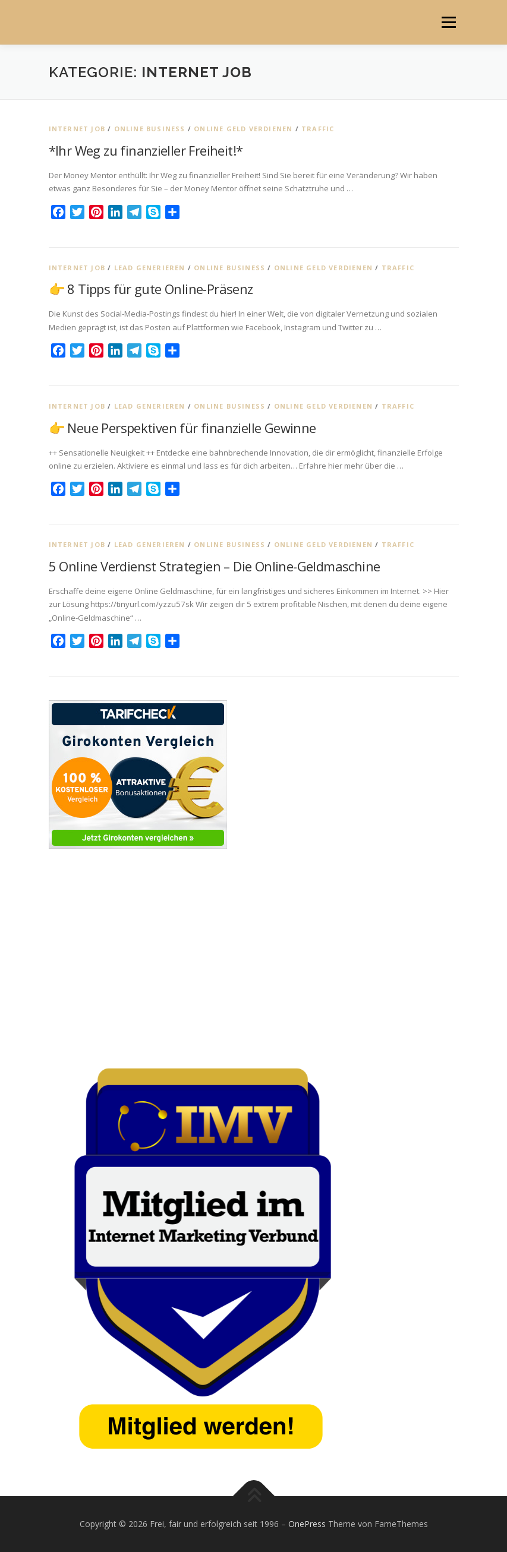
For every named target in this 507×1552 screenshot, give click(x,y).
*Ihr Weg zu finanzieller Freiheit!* (146, 150)
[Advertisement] (254, 956)
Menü (448, 22)
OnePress (307, 1523)
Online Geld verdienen (243, 128)
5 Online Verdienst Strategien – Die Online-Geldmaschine (214, 566)
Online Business (149, 128)
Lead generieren (149, 267)
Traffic (317, 128)
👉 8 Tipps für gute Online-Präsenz (151, 289)
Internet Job (77, 128)
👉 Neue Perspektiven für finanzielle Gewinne (182, 428)
